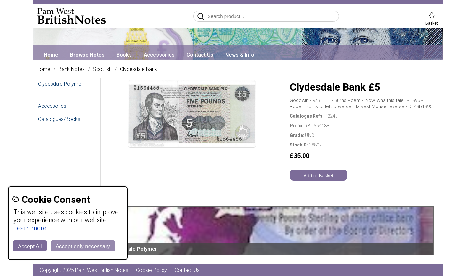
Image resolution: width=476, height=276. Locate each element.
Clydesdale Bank (138, 69)
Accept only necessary (83, 246)
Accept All (30, 246)
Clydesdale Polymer (60, 84)
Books (124, 55)
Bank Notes (72, 69)
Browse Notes (87, 55)
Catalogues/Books (59, 119)
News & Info (239, 55)
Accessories (159, 55)
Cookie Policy (151, 270)
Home (51, 55)
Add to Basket (318, 175)
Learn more (29, 228)
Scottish (102, 69)
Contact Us (199, 55)
